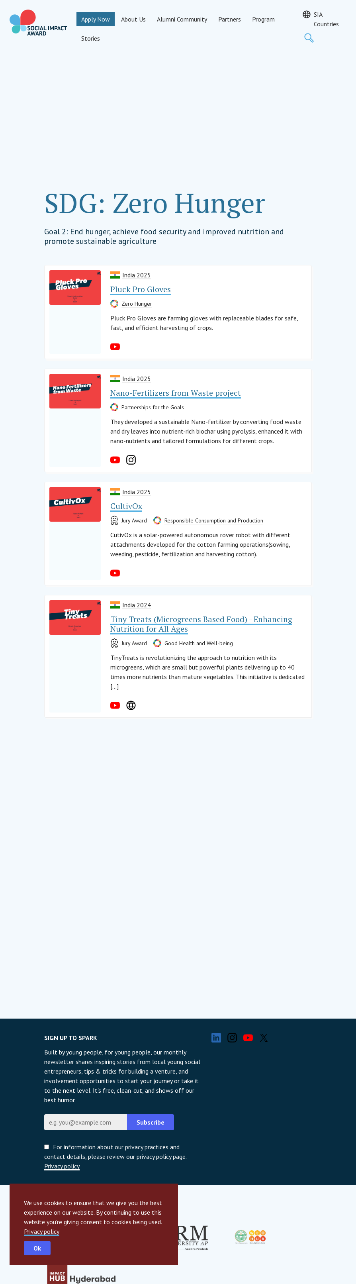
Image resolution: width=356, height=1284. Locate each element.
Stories (90, 38)
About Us (133, 19)
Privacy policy (41, 1231)
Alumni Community (182, 19)
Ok (37, 1248)
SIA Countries (326, 19)
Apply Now (95, 19)
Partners (229, 19)
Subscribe (150, 1122)
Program (263, 19)
